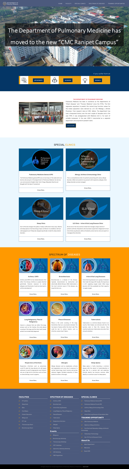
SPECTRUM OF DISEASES (97, 4)
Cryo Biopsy (23, 447)
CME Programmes (56, 419)
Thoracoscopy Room (26, 461)
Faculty (68, 4)
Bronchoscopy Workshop (58, 402)
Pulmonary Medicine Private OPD (91, 440)
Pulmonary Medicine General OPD (41, 148)
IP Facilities (23, 437)
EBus (22, 444)
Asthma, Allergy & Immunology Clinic (92, 444)
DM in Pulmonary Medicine (89, 458)
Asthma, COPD (33, 254)
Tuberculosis (95, 297)
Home (60, 4)
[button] (9, 36)
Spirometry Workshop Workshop (60, 412)
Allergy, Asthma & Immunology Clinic (88, 148)
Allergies (64, 340)
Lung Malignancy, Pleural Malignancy (61, 374)
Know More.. (41, 164)
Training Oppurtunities (116, 4)
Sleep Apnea (95, 340)
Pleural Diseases (64, 297)
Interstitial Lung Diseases (95, 254)
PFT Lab (22, 457)
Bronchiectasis (64, 254)
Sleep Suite (23, 440)
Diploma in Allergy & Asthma (90, 461)
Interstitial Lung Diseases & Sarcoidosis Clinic (94, 451)
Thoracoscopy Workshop (58, 405)
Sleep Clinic (85, 447)
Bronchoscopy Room (26, 464)
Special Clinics (80, 4)
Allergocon (54, 398)
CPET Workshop (55, 408)
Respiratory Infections (33, 340)
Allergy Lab (23, 454)
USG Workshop (55, 415)
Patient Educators (25, 451)
